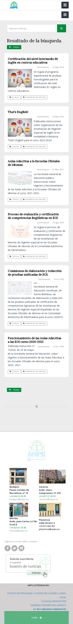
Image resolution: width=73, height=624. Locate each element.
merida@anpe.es (19, 530)
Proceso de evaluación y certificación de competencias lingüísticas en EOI (33, 216)
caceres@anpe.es (48, 499)
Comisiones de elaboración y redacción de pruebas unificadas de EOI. (35, 272)
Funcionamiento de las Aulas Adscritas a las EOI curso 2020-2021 (34, 340)
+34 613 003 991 (47, 526)
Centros (14, 97)
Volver (14, 47)
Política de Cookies (46, 593)
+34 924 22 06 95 (18, 496)
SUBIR (36, 617)
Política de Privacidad (20, 593)
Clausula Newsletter (53, 601)
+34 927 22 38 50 (47, 496)
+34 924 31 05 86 (18, 527)
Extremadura (43, 67)
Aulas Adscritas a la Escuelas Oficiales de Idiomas (34, 163)
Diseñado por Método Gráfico (48, 605)
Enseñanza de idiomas (34, 97)
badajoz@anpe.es (19, 499)
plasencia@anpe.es (49, 529)
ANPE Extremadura (38, 585)
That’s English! (18, 112)
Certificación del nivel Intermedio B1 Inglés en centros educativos (33, 60)
